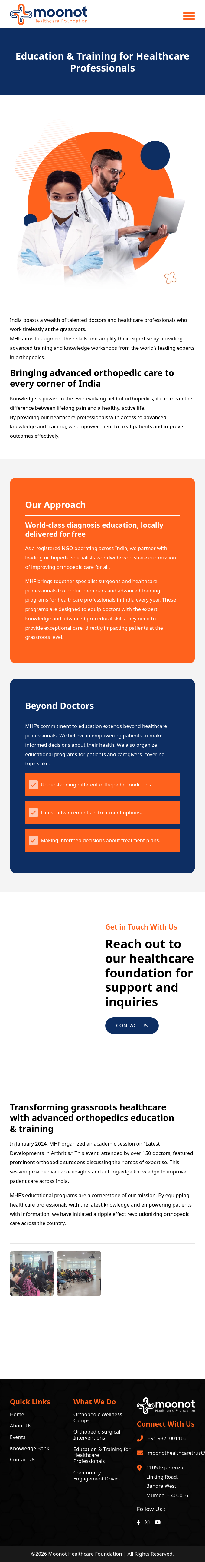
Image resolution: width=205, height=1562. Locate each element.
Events (17, 1437)
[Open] (189, 16)
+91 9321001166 (167, 1438)
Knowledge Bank (29, 1448)
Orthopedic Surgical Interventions (96, 1435)
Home (17, 1414)
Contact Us (132, 1025)
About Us (21, 1426)
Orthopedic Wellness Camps (97, 1417)
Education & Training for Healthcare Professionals (102, 1455)
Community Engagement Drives (96, 1476)
